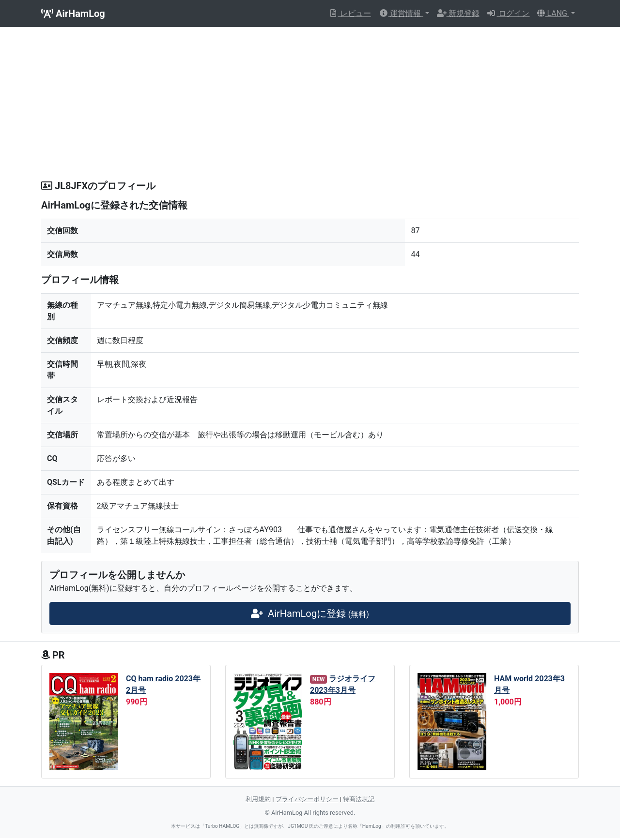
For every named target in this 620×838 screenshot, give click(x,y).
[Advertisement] (310, 107)
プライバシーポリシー (307, 799)
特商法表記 (358, 799)
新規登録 (458, 13)
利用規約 (258, 799)
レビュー (349, 13)
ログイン (508, 13)
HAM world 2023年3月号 (529, 684)
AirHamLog (73, 13)
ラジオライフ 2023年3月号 (342, 684)
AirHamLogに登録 (310, 613)
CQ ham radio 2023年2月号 (163, 684)
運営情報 (401, 13)
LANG (553, 13)
